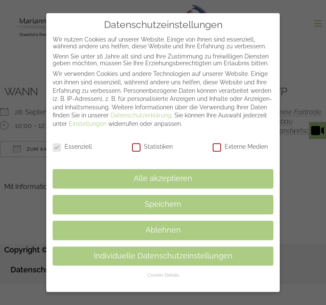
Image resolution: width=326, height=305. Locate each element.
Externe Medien (240, 140)
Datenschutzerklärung (140, 109)
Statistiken (152, 140)
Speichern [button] (163, 198)
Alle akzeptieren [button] (163, 173)
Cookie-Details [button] (163, 269)
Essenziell (72, 140)
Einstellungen (88, 118)
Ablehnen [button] (163, 224)
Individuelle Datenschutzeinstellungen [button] (163, 250)
